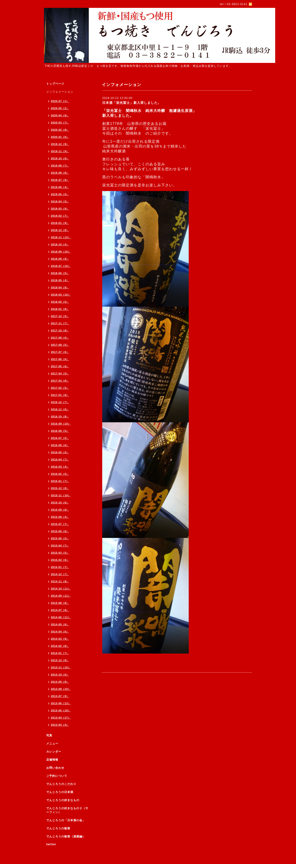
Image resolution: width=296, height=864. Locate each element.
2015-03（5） (60, 552)
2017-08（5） (60, 344)
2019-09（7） (60, 165)
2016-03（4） (60, 466)
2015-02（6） (60, 560)
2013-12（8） (60, 660)
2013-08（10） (61, 689)
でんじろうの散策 (58, 828)
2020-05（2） (60, 108)
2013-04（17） (61, 717)
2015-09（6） (60, 509)
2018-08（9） (60, 258)
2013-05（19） (61, 710)
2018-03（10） (61, 294)
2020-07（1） (60, 101)
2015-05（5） (60, 538)
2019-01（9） (60, 223)
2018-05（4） (60, 280)
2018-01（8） (60, 309)
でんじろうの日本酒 (59, 792)
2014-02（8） (60, 646)
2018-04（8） (60, 287)
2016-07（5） (60, 438)
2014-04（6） (60, 631)
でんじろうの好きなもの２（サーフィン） (67, 810)
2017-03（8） (60, 380)
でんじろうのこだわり (61, 784)
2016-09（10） (61, 423)
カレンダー (53, 751)
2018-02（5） (60, 301)
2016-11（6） (60, 409)
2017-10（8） (60, 330)
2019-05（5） (60, 194)
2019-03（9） (60, 208)
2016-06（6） (60, 445)
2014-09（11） (61, 595)
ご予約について (56, 776)
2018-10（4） (60, 244)
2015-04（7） (60, 545)
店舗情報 (52, 759)
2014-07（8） (60, 610)
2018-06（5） (60, 273)
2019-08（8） (60, 172)
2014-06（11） (61, 617)
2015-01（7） (60, 567)
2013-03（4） (60, 724)
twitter (51, 844)
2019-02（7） (60, 215)
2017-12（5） (60, 316)
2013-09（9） (60, 681)
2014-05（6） (60, 624)
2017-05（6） (60, 366)
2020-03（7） (60, 122)
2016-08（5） (60, 430)
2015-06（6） (60, 531)
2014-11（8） (60, 581)
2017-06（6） (60, 359)
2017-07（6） (60, 352)
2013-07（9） (60, 696)
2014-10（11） (61, 588)
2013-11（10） (61, 667)
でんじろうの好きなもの (62, 800)
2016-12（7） (60, 402)
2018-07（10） (61, 266)
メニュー (52, 743)
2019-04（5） (60, 201)
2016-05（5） (60, 452)
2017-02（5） (60, 387)
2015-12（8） (60, 488)
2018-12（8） (60, 230)
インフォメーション (59, 91)
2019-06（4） (60, 187)
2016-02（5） (60, 473)
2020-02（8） (60, 129)
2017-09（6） (60, 337)
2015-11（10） (61, 495)
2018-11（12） (61, 237)
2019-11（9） (60, 151)
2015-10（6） (60, 502)
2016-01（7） (60, 481)
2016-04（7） (60, 459)
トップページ (55, 83)
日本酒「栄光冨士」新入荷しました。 (131, 103)
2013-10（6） (60, 674)
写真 (49, 735)
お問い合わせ (55, 767)
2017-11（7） (60, 323)
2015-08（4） (60, 516)
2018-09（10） (61, 251)
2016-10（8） (60, 416)
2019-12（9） (60, 144)
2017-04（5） (60, 373)
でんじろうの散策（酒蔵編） (65, 836)
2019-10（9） (60, 158)
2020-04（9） (60, 115)
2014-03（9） (60, 638)
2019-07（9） (60, 180)
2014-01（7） (60, 653)
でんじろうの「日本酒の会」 (65, 820)
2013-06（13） (61, 703)
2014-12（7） (60, 574)
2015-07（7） (60, 524)
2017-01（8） (60, 395)
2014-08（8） (60, 603)
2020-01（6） (60, 137)
